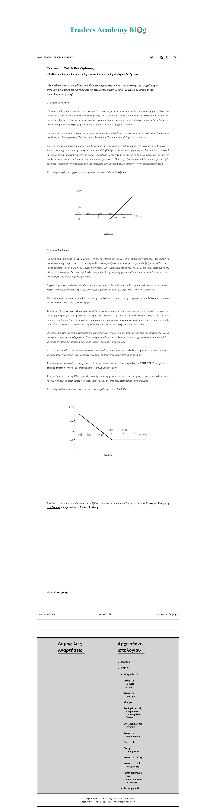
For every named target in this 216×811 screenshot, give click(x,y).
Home (39, 57)
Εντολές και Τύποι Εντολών (133, 725)
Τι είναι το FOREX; (133, 757)
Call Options (55, 74)
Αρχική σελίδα (106, 614)
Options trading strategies (111, 74)
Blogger (130, 798)
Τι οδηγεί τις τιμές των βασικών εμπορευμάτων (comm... (133, 713)
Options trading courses (83, 74)
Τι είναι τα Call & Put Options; (70, 68)
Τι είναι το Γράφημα (130, 694)
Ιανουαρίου (130, 788)
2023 (124, 661)
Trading (48, 57)
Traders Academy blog (107, 798)
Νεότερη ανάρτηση (47, 614)
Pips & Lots (129, 742)
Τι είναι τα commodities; (132, 734)
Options (66, 74)
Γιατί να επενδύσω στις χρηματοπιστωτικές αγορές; (133, 777)
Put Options (132, 74)
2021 (124, 668)
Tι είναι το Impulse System (129, 683)
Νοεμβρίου (130, 674)
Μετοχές (128, 702)
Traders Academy (63, 57)
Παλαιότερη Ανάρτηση (167, 614)
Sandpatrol (93, 801)
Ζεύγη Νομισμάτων (131, 750)
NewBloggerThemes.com (125, 801)
